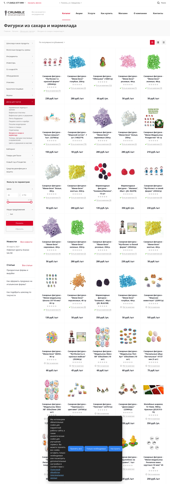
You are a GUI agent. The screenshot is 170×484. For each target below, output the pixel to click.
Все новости (26, 241)
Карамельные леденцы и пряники (18, 109)
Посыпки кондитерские (17, 124)
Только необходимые (96, 448)
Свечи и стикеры (15, 127)
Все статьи (27, 265)
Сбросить (19, 229)
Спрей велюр (14, 130)
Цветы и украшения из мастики (20, 143)
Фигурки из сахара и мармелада (16, 134)
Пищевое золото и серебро (19, 121)
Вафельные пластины (17, 113)
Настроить (115, 448)
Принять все (76, 448)
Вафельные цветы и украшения (20, 116)
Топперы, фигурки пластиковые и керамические (20, 139)
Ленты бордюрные (16, 118)
